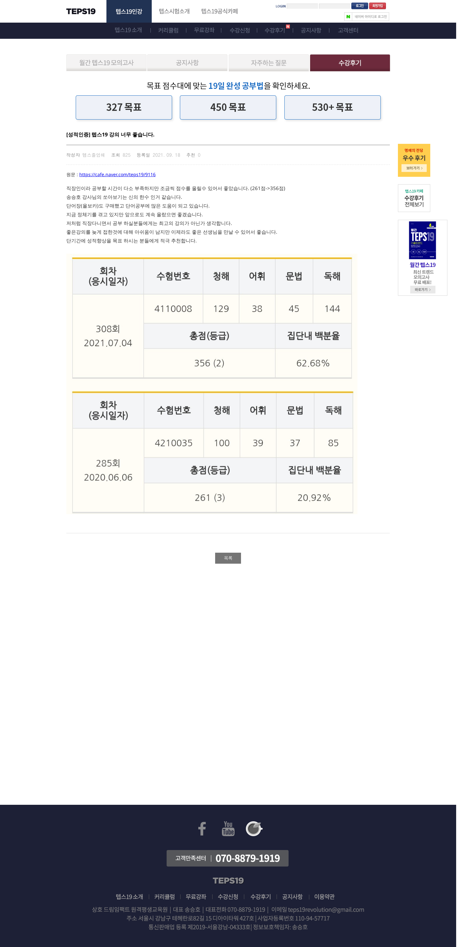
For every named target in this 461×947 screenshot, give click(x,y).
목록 (228, 558)
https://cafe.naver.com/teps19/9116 (117, 174)
